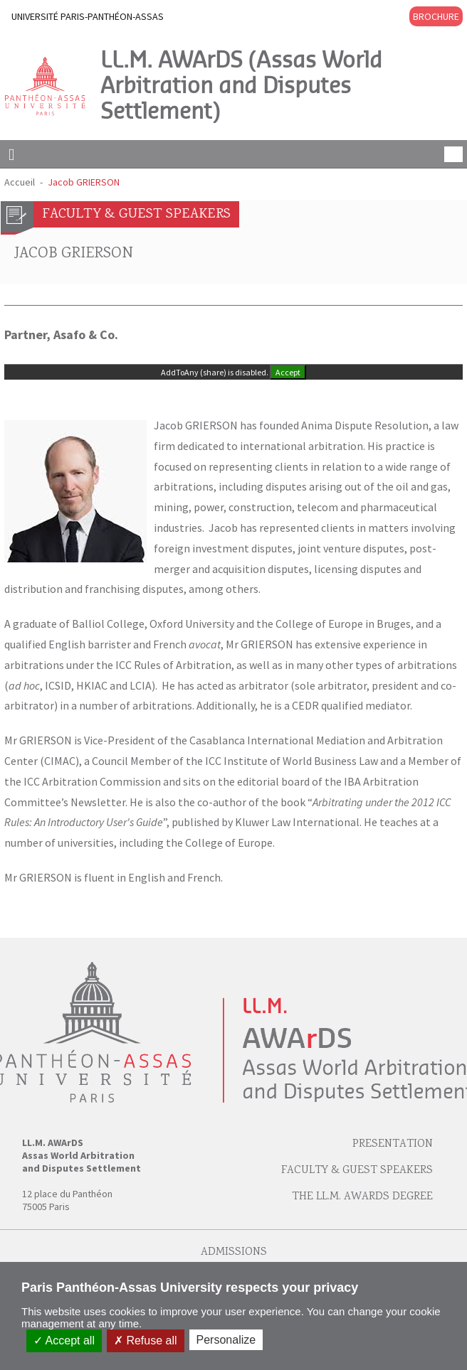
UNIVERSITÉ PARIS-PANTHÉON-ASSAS (87, 16)
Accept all (64, 1340)
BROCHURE (436, 16)
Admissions (234, 1252)
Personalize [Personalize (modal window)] (226, 1340)
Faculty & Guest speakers (357, 1170)
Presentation (392, 1144)
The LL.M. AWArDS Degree (362, 1197)
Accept (288, 372)
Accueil (19, 182)
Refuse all (145, 1340)
